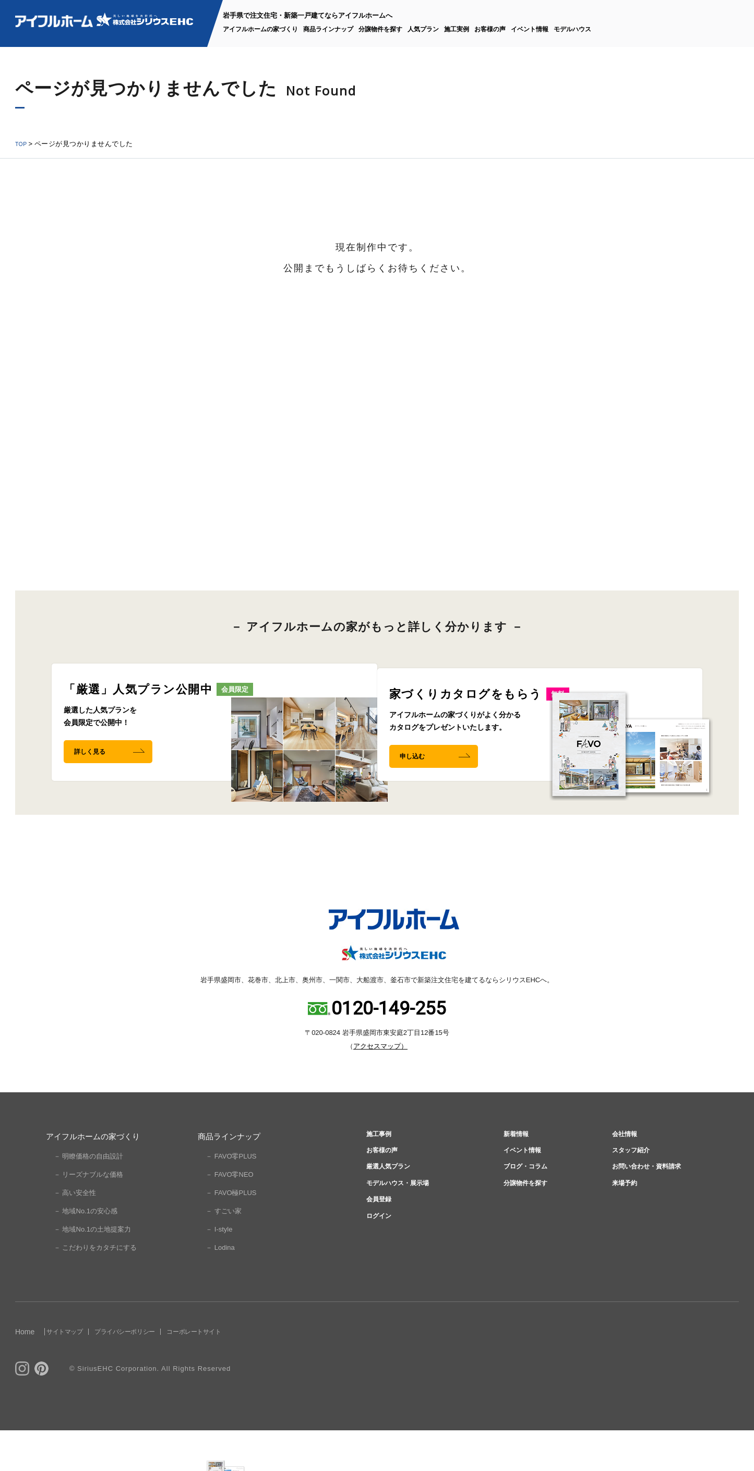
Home (24, 1372)
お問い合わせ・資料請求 (650, 1218)
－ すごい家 (224, 1252)
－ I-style (219, 1270)
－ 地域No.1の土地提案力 (92, 1270)
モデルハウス (572, 29)
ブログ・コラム (525, 1218)
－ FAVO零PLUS (231, 1197)
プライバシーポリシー (156, 1372)
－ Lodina (220, 1288)
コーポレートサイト (247, 1372)
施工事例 (376, 1177)
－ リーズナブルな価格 (89, 1215)
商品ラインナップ (328, 29)
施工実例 (456, 29)
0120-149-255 (388, 1049)
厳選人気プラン (388, 1218)
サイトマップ (77, 1372)
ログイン (376, 1281)
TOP (22, 144)
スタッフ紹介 (630, 1197)
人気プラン (423, 29)
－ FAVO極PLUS (231, 1233)
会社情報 (622, 1177)
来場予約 (622, 1239)
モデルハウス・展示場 (400, 1239)
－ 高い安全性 (75, 1233)
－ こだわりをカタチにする (95, 1288)
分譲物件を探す (380, 29)
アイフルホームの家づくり (260, 29)
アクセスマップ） (380, 1087)
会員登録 (376, 1260)
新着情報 (514, 1177)
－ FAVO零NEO (230, 1215)
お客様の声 (490, 29)
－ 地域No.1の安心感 (85, 1252)
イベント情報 (529, 29)
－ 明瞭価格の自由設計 (89, 1197)
